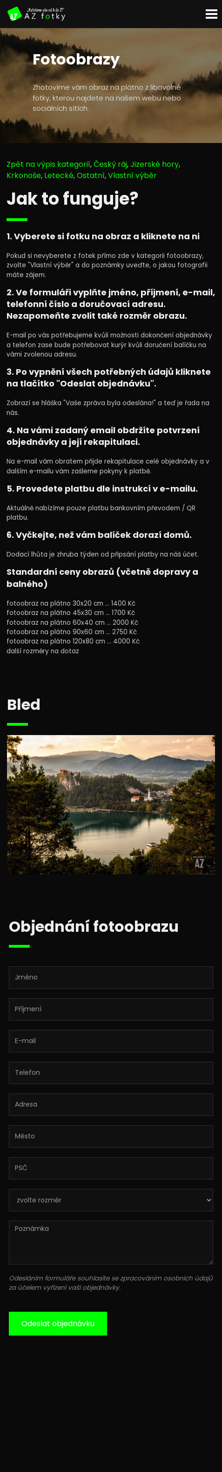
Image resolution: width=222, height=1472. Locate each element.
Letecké (59, 175)
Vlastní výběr (132, 175)
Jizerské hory (154, 164)
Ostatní (91, 175)
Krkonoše (24, 175)
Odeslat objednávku (57, 1323)
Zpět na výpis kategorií (48, 164)
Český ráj (110, 164)
